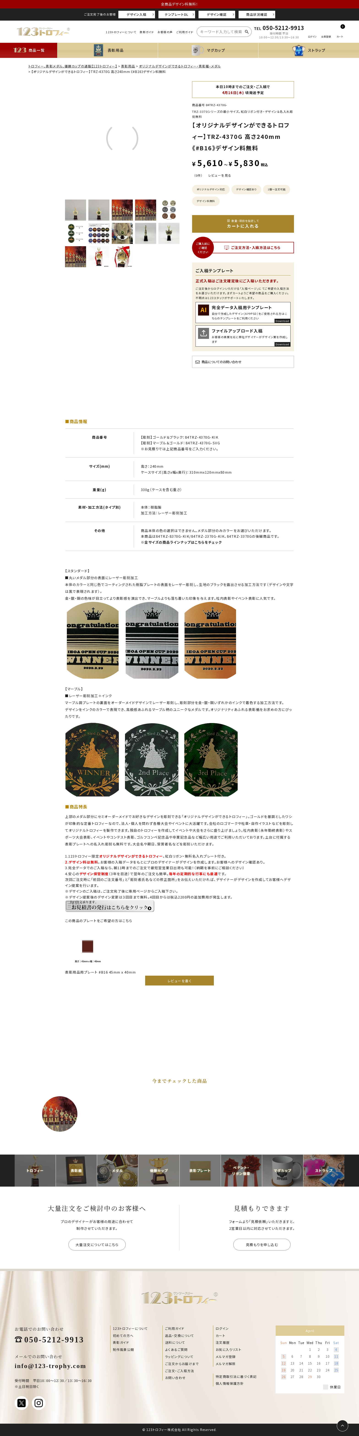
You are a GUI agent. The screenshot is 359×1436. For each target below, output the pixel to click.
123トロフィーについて (121, 32)
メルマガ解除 (226, 1363)
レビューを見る (219, 175)
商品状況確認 (256, 14)
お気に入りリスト (228, 1349)
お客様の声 (165, 32)
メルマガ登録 (226, 1356)
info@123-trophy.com (50, 1365)
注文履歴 (223, 1342)
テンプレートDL (176, 14)
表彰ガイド (147, 32)
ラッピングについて (179, 1356)
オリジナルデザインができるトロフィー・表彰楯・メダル (180, 66)
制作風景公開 (123, 1349)
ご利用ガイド (184, 32)
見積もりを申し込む (262, 1244)
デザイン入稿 (136, 14)
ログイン (222, 1328)
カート (220, 1335)
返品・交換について (179, 1335)
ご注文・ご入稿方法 (179, 1371)
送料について (175, 1342)
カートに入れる (243, 224)
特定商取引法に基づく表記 (236, 1376)
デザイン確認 (216, 14)
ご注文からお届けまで (182, 1363)
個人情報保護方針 (230, 1383)
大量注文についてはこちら (97, 1244)
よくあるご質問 (176, 1349)
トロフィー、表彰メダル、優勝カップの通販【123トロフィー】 (72, 66)
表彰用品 (128, 66)
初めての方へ (123, 1335)
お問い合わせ (175, 1377)
